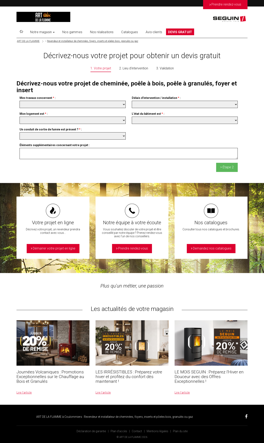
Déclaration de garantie (91, 431)
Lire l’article (24, 392)
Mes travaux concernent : (38, 98)
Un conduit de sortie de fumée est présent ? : (51, 129)
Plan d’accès (119, 431)
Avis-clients (154, 32)
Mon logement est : (34, 113)
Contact (137, 431)
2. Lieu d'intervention (133, 68)
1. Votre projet (100, 68)
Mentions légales (157, 431)
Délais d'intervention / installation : (156, 98)
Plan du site (180, 431)
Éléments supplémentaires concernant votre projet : (55, 145)
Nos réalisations (102, 32)
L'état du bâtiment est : (148, 113)
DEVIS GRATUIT (180, 32)
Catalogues (129, 32)
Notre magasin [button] (42, 32)
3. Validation (165, 68)
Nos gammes (72, 32)
